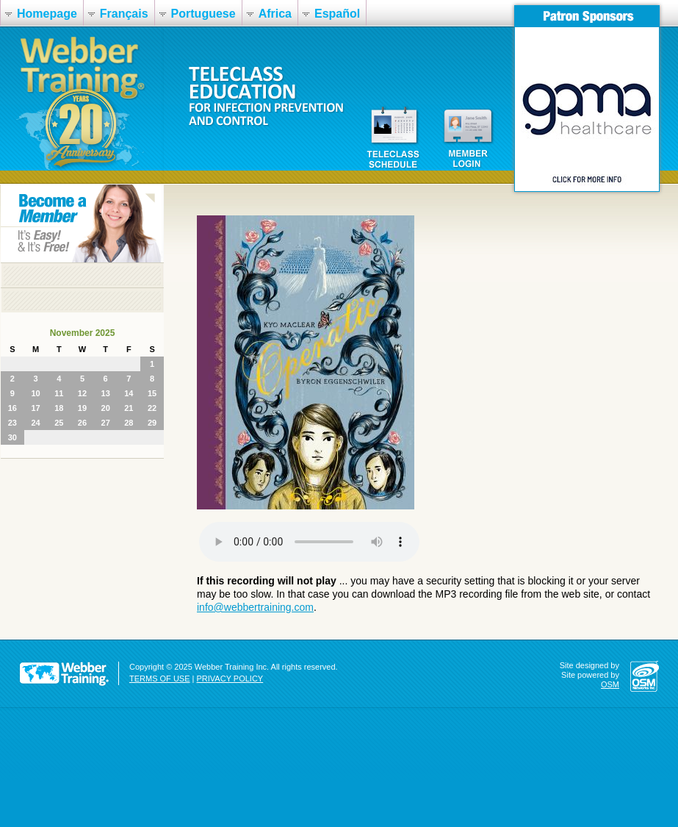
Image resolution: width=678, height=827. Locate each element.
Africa (275, 13)
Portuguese (203, 13)
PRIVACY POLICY (230, 678)
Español (337, 13)
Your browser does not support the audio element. (309, 542)
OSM (610, 684)
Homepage (47, 13)
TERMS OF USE (159, 678)
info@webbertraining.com (255, 607)
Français (124, 13)
